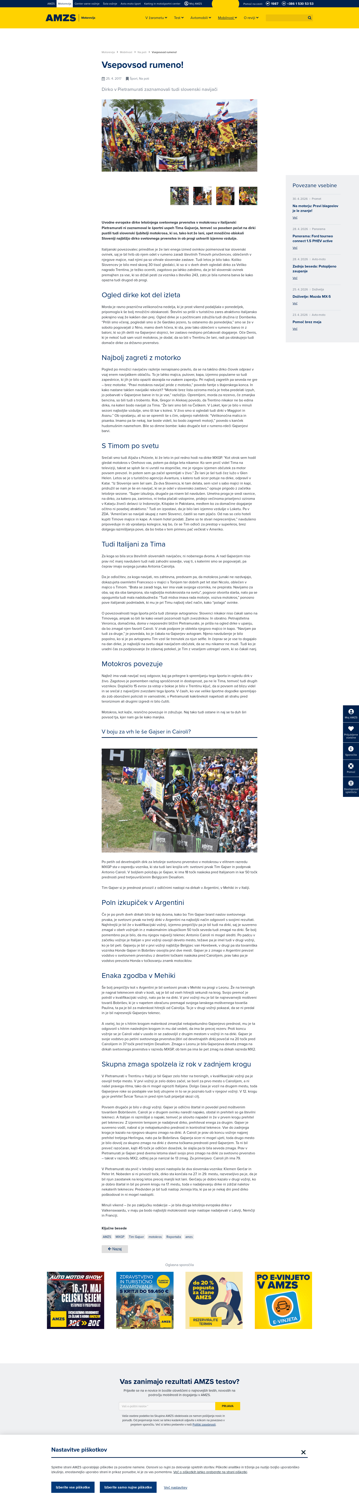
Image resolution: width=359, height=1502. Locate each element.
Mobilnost (128, 52)
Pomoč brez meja (307, 322)
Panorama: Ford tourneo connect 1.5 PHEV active (313, 238)
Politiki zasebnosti (204, 1423)
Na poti (144, 52)
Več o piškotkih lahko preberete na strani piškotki (210, 1472)
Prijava (228, 1404)
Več (295, 217)
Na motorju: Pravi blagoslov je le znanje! (315, 208)
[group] (131, 193)
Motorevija (110, 52)
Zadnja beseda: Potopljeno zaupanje (314, 269)
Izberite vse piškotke (73, 1487)
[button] (310, 18)
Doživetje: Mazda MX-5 (312, 296)
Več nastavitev (175, 1487)
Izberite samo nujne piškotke (128, 1487)
